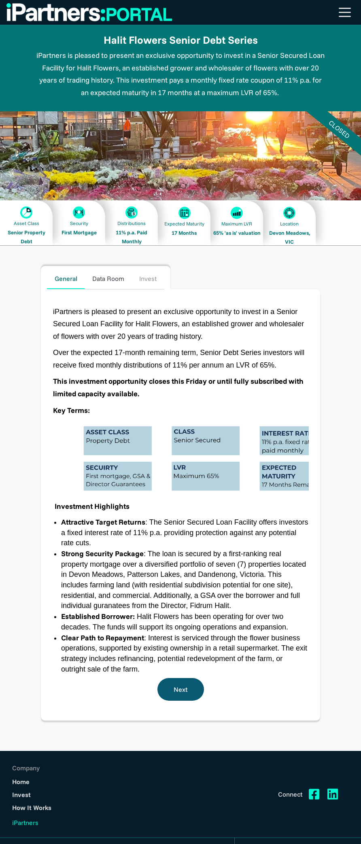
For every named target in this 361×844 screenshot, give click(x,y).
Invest (148, 278)
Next (181, 689)
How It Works (32, 808)
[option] (180, 155)
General (66, 278)
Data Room (108, 278)
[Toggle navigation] (345, 12)
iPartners (25, 822)
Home (21, 782)
